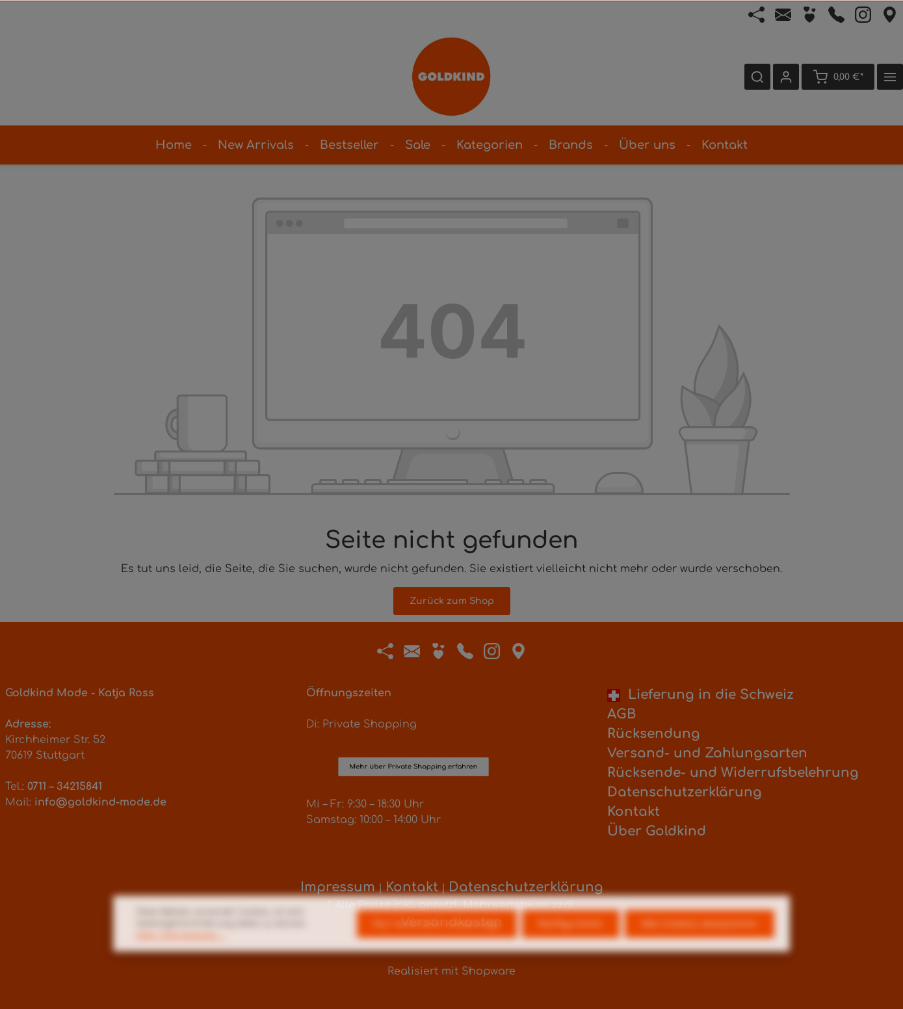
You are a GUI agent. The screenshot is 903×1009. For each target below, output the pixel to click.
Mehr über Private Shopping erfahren (413, 711)
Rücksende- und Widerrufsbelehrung (733, 772)
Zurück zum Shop (452, 601)
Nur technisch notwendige (437, 945)
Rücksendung (653, 733)
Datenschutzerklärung (684, 792)
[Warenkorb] (838, 77)
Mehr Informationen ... (181, 957)
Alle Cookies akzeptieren (699, 945)
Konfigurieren (570, 945)
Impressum (337, 887)
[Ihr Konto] (786, 77)
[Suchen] (757, 77)
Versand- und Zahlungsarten (707, 753)
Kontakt (633, 811)
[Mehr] (890, 77)
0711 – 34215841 (64, 787)
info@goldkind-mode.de (100, 802)
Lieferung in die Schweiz (700, 694)
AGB (621, 714)
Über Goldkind (656, 831)
